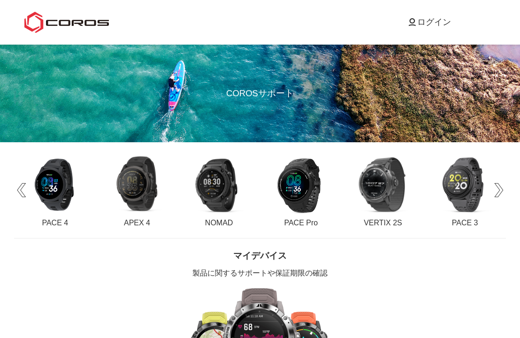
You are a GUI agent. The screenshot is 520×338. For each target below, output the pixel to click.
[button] (21, 190)
